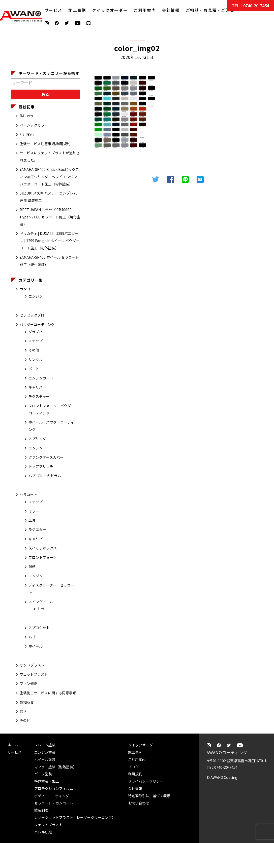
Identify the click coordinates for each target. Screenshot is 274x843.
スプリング (37, 438)
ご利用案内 (145, 10)
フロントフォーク (42, 557)
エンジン (35, 296)
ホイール (35, 646)
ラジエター (37, 529)
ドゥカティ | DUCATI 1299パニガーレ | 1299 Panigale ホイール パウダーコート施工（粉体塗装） (49, 240)
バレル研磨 (43, 831)
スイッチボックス (42, 548)
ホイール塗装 (44, 759)
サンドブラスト (32, 665)
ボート (33, 368)
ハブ (32, 636)
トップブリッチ (40, 466)
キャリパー (37, 387)
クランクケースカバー (46, 457)
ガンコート (28, 288)
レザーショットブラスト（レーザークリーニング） (74, 817)
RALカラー (28, 115)
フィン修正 (28, 683)
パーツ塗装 (43, 773)
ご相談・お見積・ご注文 (265, 101)
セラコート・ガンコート (53, 803)
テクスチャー (39, 396)
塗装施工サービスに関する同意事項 (48, 692)
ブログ (133, 766)
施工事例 (77, 10)
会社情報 (170, 10)
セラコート (28, 494)
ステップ (35, 340)
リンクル (35, 359)
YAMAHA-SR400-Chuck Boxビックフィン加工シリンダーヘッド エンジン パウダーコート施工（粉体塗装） (49, 176)
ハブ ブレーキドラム (44, 475)
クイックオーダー (110, 10)
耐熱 (32, 566)
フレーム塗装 (44, 744)
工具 (32, 520)
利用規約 (135, 773)
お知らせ (27, 702)
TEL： (250, 6)
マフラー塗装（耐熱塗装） (55, 766)
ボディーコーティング (51, 795)
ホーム (13, 744)
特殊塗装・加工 (46, 781)
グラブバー (37, 331)
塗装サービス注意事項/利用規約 (45, 143)
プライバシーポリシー (145, 781)
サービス (53, 10)
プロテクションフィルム (53, 788)
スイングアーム (40, 601)
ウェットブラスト (34, 674)
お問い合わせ (138, 803)
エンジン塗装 (44, 752)
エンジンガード (40, 377)
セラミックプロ (32, 315)
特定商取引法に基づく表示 (149, 795)
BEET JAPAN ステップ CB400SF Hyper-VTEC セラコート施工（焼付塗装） (50, 217)
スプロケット (39, 627)
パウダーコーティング (37, 324)
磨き (23, 711)
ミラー (33, 511)
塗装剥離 (41, 810)
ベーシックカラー (34, 125)
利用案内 (27, 134)
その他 (33, 350)
